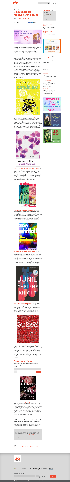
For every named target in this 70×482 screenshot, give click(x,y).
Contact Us (41, 480)
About (23, 461)
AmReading (16, 448)
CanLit (37, 446)
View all (53, 22)
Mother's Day (31, 446)
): (27, 168)
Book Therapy (25, 446)
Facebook (16, 480)
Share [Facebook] (30, 22)
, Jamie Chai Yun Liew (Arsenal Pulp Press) (26, 117)
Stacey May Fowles (23, 18)
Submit (49, 3)
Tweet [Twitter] (34, 22)
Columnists (25, 459)
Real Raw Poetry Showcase (47, 15)
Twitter (14, 480)
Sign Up (38, 372)
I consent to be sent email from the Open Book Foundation (21, 372)
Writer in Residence (44, 459)
